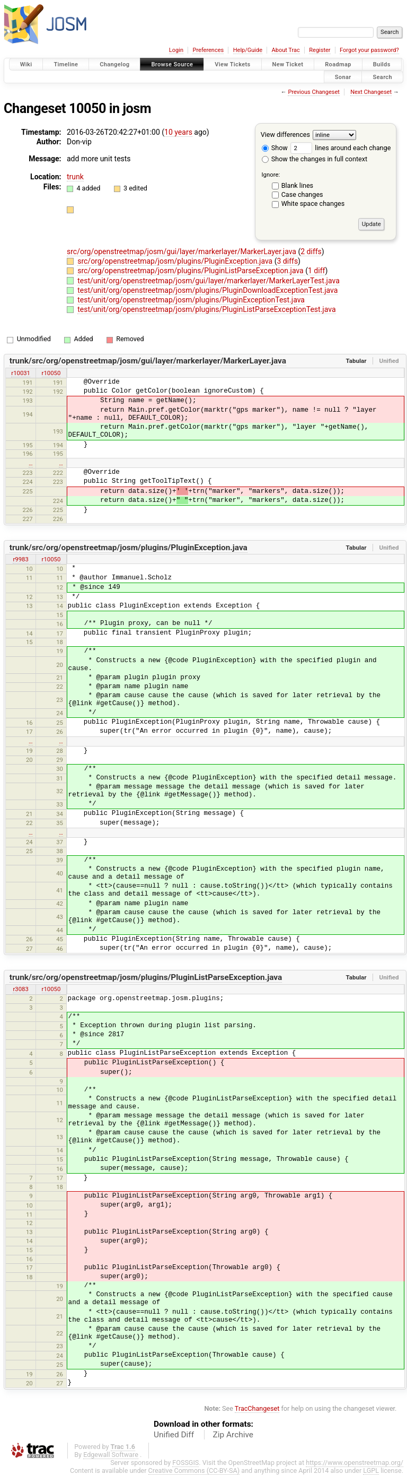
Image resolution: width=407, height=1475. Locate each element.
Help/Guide (247, 50)
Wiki (26, 64)
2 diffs (311, 251)
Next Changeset (371, 92)
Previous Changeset (313, 92)
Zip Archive (233, 1434)
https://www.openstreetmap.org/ (354, 1463)
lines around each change (340, 148)
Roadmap (338, 64)
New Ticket (288, 64)
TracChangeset (257, 1408)
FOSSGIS (185, 1463)
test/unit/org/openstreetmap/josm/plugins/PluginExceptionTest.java (191, 300)
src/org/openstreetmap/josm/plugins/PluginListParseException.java (191, 270)
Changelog (114, 64)
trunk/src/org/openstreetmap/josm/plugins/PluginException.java (128, 547)
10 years (178, 132)
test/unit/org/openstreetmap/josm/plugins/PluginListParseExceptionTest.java (206, 309)
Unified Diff (174, 1434)
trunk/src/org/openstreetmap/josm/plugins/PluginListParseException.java (146, 977)
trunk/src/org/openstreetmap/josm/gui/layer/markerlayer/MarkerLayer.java (148, 361)
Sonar (343, 76)
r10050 (51, 373)
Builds (382, 64)
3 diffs (287, 261)
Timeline (66, 64)
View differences (285, 134)
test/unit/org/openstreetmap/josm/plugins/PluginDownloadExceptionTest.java (207, 290)
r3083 (20, 989)
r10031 (20, 373)
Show (275, 148)
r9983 (20, 559)
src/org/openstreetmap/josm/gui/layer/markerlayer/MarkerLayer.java (182, 251)
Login (176, 50)
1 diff (316, 270)
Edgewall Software (110, 1455)
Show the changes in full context (314, 159)
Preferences (208, 50)
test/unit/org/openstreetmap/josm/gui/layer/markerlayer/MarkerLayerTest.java (208, 280)
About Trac (286, 50)
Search (382, 76)
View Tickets (232, 64)
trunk (75, 176)
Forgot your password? (369, 50)
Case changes (302, 194)
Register (319, 50)
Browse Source (172, 64)
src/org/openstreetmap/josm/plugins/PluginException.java (176, 261)
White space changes (313, 203)
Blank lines (297, 185)
